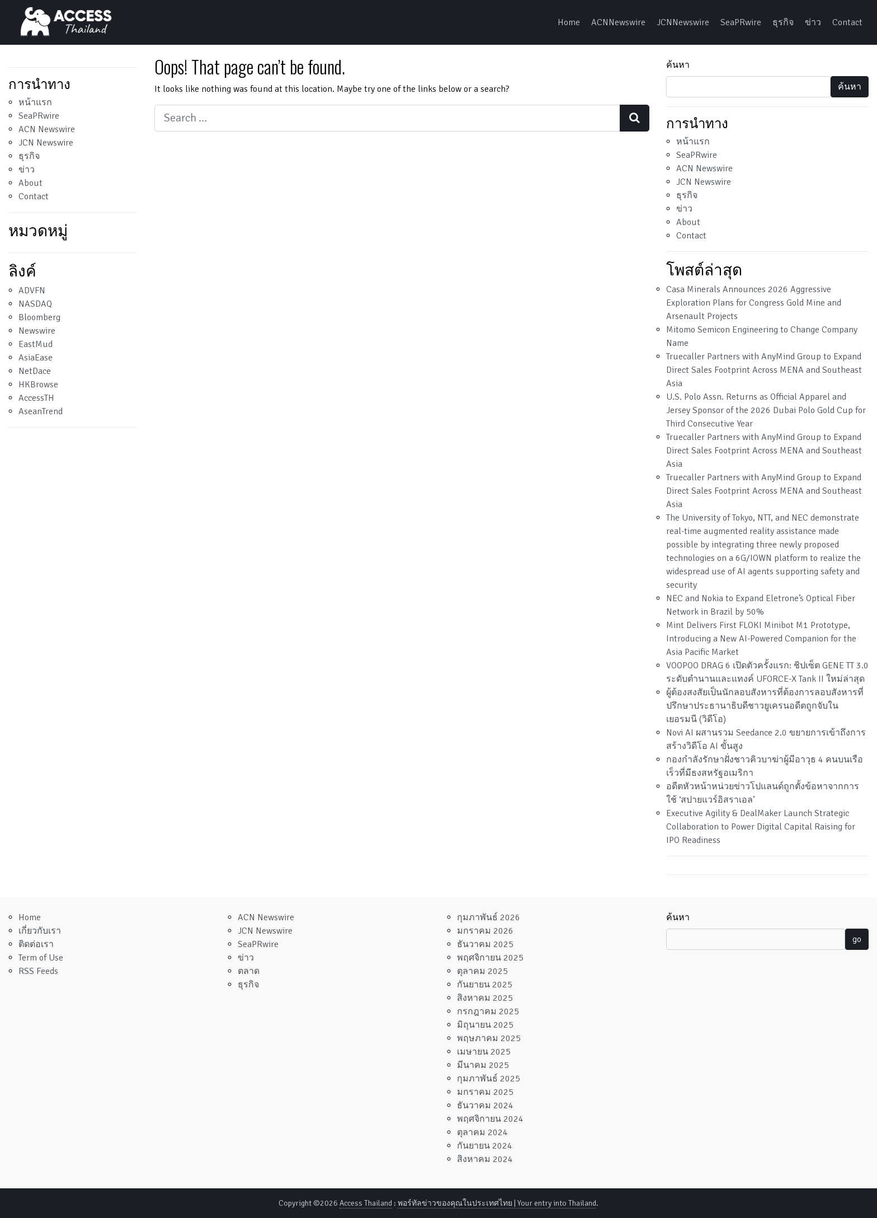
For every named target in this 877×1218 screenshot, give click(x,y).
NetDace (34, 371)
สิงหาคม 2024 (485, 1159)
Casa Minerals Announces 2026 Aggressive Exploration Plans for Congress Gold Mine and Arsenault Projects (753, 303)
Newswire (36, 330)
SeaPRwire (740, 22)
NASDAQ (35, 304)
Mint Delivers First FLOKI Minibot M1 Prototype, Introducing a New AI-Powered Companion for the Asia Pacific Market (761, 639)
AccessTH (36, 398)
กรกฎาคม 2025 (488, 1011)
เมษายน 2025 (484, 1051)
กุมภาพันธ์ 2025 (488, 1078)
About (30, 183)
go (856, 939)
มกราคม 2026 (485, 930)
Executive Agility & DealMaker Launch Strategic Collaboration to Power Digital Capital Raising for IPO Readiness (760, 827)
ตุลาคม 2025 (482, 971)
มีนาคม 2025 (483, 1065)
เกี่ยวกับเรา (39, 930)
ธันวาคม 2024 (485, 1105)
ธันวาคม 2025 (485, 944)
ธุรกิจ (783, 22)
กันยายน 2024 (484, 1145)
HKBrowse (38, 384)
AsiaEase (35, 357)
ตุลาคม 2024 (482, 1132)
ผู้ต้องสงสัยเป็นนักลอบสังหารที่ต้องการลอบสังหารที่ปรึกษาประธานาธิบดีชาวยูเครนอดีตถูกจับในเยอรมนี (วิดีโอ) (765, 706)
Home (569, 22)
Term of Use (40, 957)
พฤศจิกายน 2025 (490, 957)
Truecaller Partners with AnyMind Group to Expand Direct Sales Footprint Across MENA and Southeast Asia (764, 370)
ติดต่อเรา (36, 944)
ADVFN (31, 290)
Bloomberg (39, 317)
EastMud (35, 344)
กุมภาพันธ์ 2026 (488, 917)
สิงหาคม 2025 (485, 998)
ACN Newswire (46, 129)
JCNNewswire (683, 22)
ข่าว (813, 22)
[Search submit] (634, 118)
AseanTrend (40, 411)
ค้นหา (678, 65)
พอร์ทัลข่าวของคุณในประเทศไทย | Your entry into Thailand (497, 1203)
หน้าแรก (35, 102)
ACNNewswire (618, 22)
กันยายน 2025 (484, 984)
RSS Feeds (38, 971)
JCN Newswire (45, 142)
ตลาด (249, 971)
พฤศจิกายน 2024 (490, 1119)
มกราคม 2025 (485, 1092)
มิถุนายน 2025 (485, 1024)
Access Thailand (366, 1203)
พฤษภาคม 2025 (489, 1038)
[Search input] (387, 118)
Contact (847, 22)
